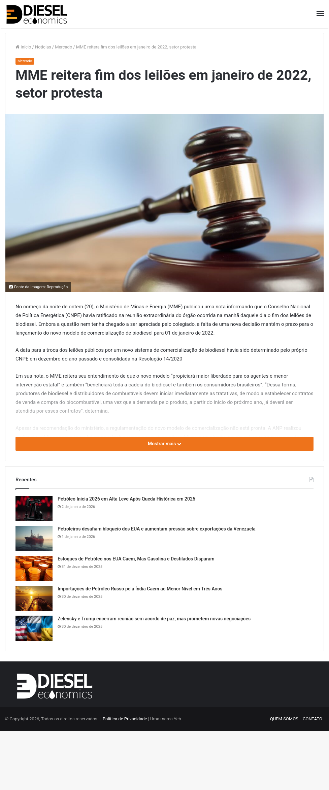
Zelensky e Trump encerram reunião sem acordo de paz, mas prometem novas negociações (154, 618)
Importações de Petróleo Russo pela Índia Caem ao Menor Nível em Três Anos (140, 588)
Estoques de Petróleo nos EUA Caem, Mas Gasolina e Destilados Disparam (136, 558)
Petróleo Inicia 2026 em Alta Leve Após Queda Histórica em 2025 (126, 499)
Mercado (63, 46)
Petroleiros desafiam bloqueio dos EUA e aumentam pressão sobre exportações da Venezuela (157, 528)
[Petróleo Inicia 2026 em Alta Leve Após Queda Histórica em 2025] (34, 508)
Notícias (43, 46)
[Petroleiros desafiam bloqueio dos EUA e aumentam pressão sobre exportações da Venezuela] (34, 538)
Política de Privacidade (125, 718)
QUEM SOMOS (284, 718)
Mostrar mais (164, 443)
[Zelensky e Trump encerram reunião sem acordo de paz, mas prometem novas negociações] (34, 628)
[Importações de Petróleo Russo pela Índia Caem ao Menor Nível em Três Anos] (34, 598)
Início (23, 46)
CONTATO (312, 718)
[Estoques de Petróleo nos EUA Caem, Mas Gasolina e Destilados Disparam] (34, 568)
